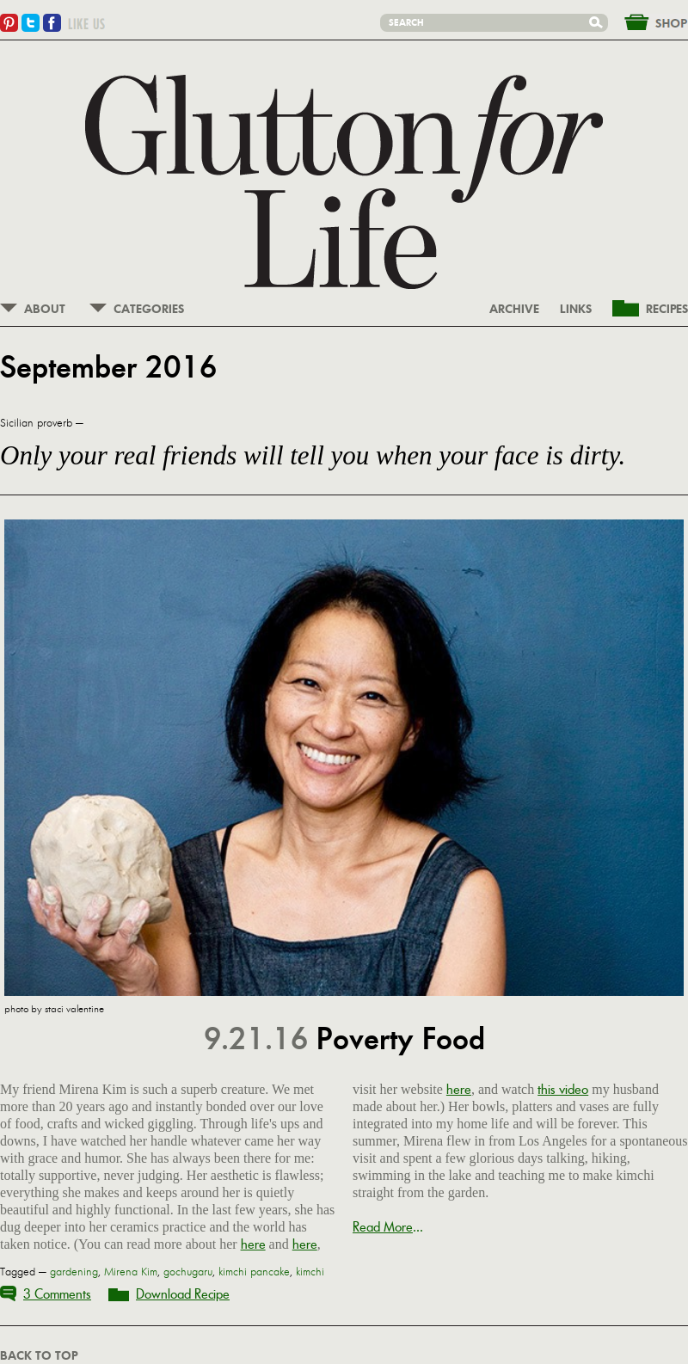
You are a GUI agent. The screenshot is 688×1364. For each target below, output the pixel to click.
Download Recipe (183, 1294)
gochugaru (187, 1272)
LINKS (576, 310)
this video (563, 1089)
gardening (74, 1272)
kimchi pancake (254, 1272)
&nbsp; (645, 21)
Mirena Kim (130, 1272)
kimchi (310, 1272)
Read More (383, 1227)
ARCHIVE (514, 310)
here (253, 1244)
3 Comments (57, 1294)
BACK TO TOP (38, 1356)
